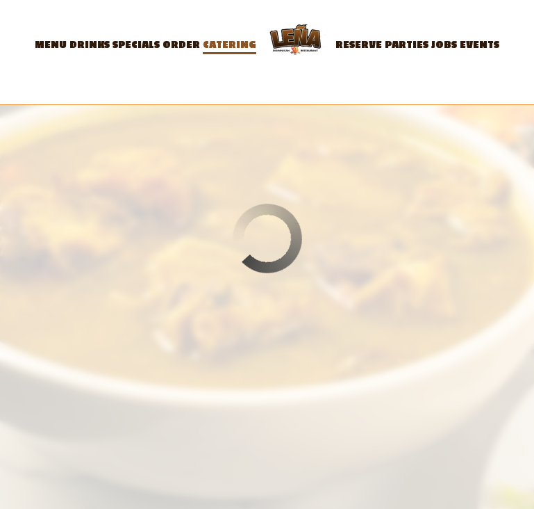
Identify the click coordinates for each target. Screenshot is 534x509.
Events (479, 45)
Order (181, 45)
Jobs (444, 45)
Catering (229, 45)
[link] (296, 41)
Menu (51, 45)
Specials (136, 45)
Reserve (358, 45)
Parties (406, 45)
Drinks (89, 45)
